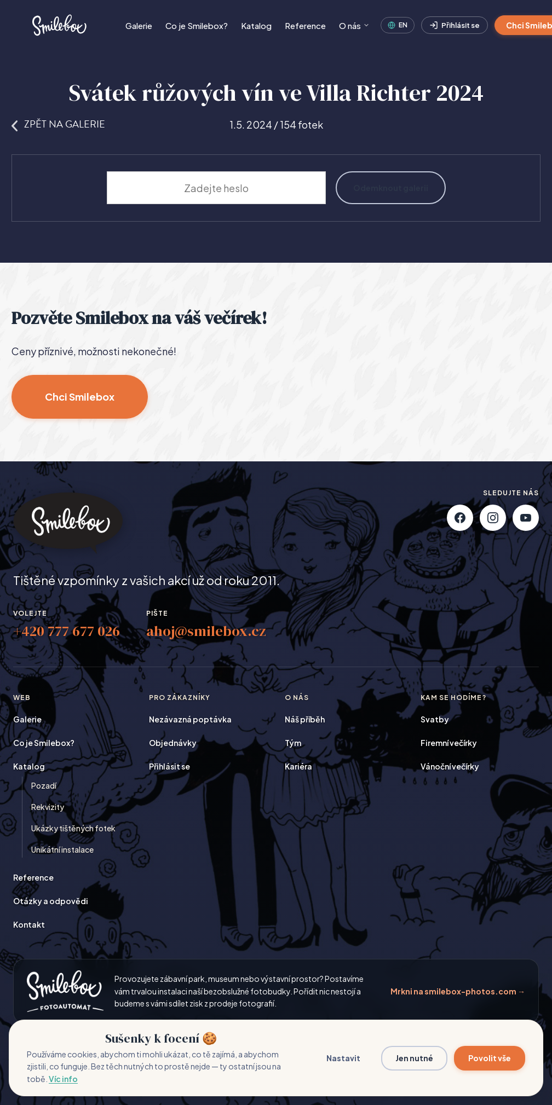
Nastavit (343, 1058)
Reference (305, 25)
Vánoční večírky (450, 766)
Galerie (138, 25)
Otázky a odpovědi (50, 901)
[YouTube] (526, 518)
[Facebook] (460, 518)
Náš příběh (305, 719)
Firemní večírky (449, 743)
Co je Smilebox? (196, 25)
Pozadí (43, 785)
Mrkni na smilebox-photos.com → (457, 991)
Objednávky (173, 743)
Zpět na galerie (58, 124)
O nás (354, 25)
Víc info (63, 1079)
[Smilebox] (58, 25)
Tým (293, 743)
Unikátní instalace (62, 849)
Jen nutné (414, 1058)
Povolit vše (489, 1058)
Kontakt (29, 924)
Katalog (256, 25)
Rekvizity (47, 807)
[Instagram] (493, 518)
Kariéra (298, 766)
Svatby (435, 719)
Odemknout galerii (390, 188)
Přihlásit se (454, 25)
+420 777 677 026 (66, 631)
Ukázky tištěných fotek (73, 828)
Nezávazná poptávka (190, 719)
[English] (398, 25)
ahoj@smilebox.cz (206, 631)
